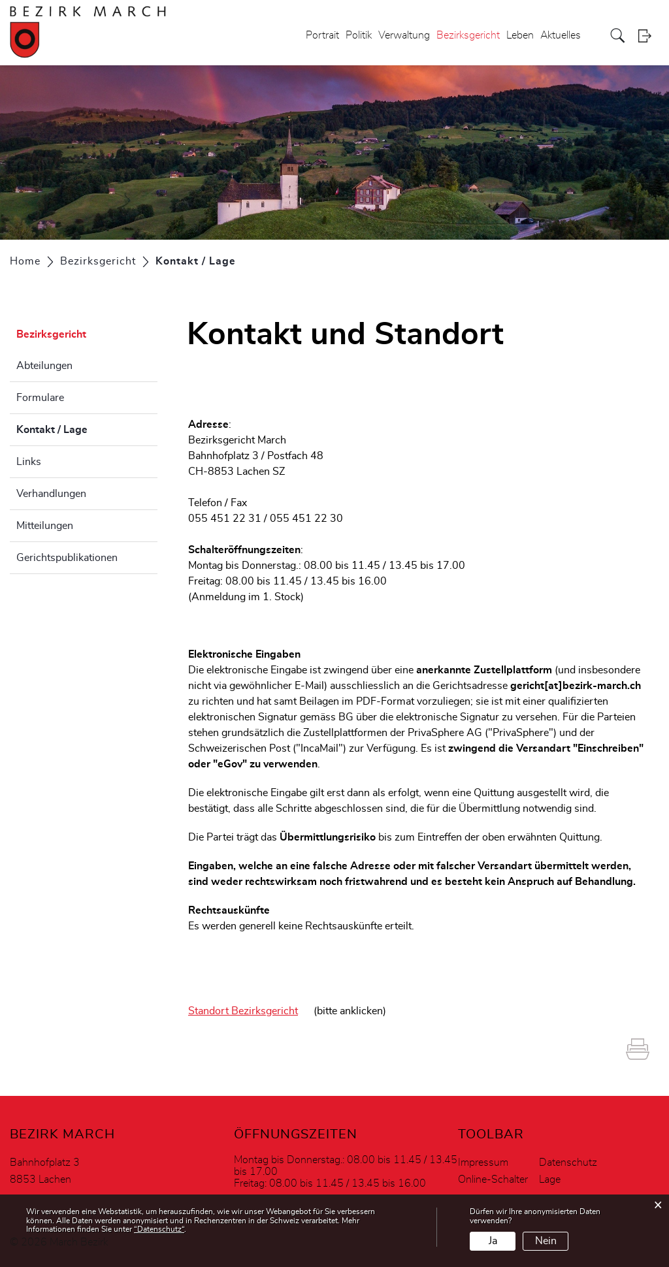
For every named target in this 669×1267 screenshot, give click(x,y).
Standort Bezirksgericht (243, 1011)
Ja (493, 1241)
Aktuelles (560, 35)
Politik (359, 35)
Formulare (40, 398)
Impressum (483, 1162)
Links (28, 462)
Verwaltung (404, 35)
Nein (546, 1241)
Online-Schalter (493, 1179)
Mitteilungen (44, 526)
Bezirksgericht (468, 35)
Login (648, 36)
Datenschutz (568, 1162)
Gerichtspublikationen (67, 558)
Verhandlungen (51, 494)
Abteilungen (44, 366)
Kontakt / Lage (84, 428)
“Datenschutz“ (159, 1229)
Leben (520, 35)
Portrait (322, 35)
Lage (550, 1179)
